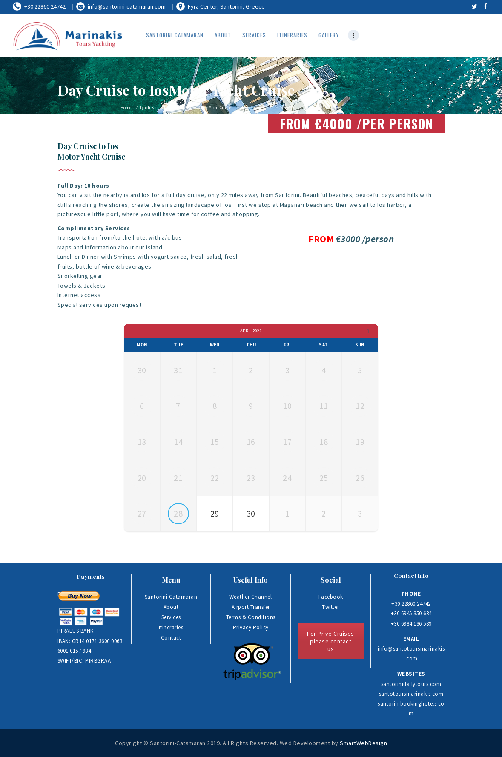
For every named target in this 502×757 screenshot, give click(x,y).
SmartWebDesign (363, 743)
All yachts (145, 107)
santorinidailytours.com (411, 684)
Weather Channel (250, 596)
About (171, 607)
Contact (171, 637)
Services (171, 617)
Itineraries (171, 627)
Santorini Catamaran (171, 596)
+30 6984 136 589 (411, 623)
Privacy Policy (251, 627)
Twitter (330, 607)
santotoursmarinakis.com (411, 693)
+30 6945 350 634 (411, 613)
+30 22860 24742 (411, 603)
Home (125, 107)
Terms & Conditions (250, 617)
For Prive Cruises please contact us (330, 641)
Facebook (330, 596)
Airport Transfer (251, 607)
